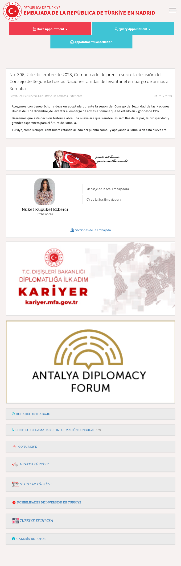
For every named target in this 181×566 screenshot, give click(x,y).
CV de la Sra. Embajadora (103, 199)
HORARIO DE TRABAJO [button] (31, 414)
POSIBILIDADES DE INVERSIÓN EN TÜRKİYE (46, 502)
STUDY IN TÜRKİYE (35, 484)
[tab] (90, 414)
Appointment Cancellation (91, 42)
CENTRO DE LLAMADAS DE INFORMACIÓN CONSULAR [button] (56, 430)
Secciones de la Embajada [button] (90, 230)
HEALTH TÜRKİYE (34, 464)
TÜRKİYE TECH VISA (36, 520)
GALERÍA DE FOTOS (28, 539)
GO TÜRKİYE (27, 446)
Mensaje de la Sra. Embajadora (107, 189)
